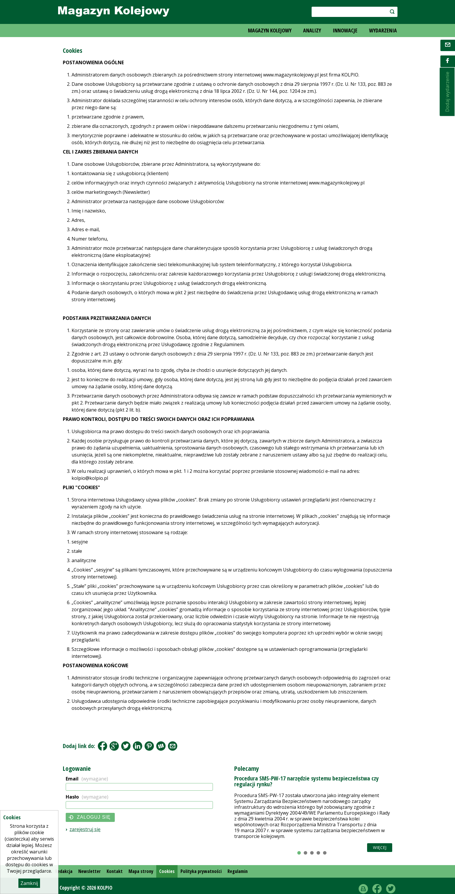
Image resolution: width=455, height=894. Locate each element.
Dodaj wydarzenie (447, 92)
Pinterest (149, 746)
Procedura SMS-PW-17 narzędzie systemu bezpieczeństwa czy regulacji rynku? (306, 781)
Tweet (126, 746)
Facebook (102, 746)
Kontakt (115, 871)
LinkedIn (137, 746)
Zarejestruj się (85, 829)
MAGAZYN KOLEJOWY (269, 30)
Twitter (390, 888)
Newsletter (89, 871)
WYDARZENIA (383, 30)
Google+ (114, 746)
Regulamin (238, 871)
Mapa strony (140, 871)
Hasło (87, 797)
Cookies (167, 871)
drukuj (363, 888)
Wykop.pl (161, 746)
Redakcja (63, 871)
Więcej (379, 847)
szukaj (389, 11)
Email (87, 779)
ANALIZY (312, 30)
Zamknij (29, 883)
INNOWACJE (345, 30)
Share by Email (172, 746)
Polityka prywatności (201, 871)
